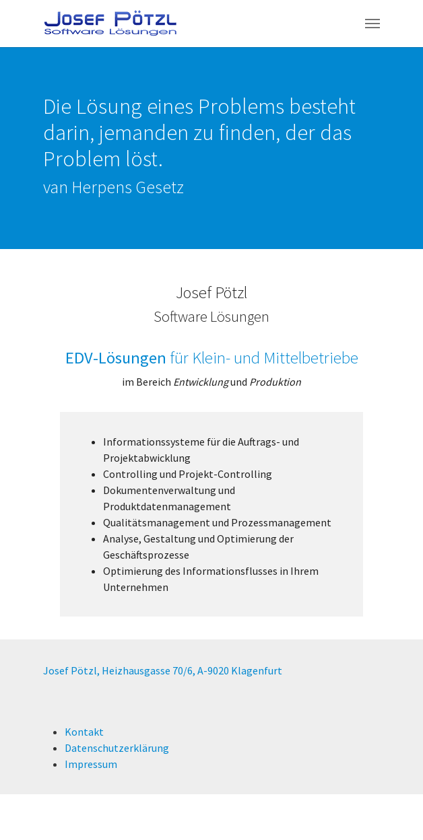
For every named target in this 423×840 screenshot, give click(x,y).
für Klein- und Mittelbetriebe (211, 357)
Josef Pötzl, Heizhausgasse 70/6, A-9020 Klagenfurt (162, 670)
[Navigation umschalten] (372, 23)
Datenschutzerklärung (117, 748)
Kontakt (84, 731)
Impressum (91, 764)
